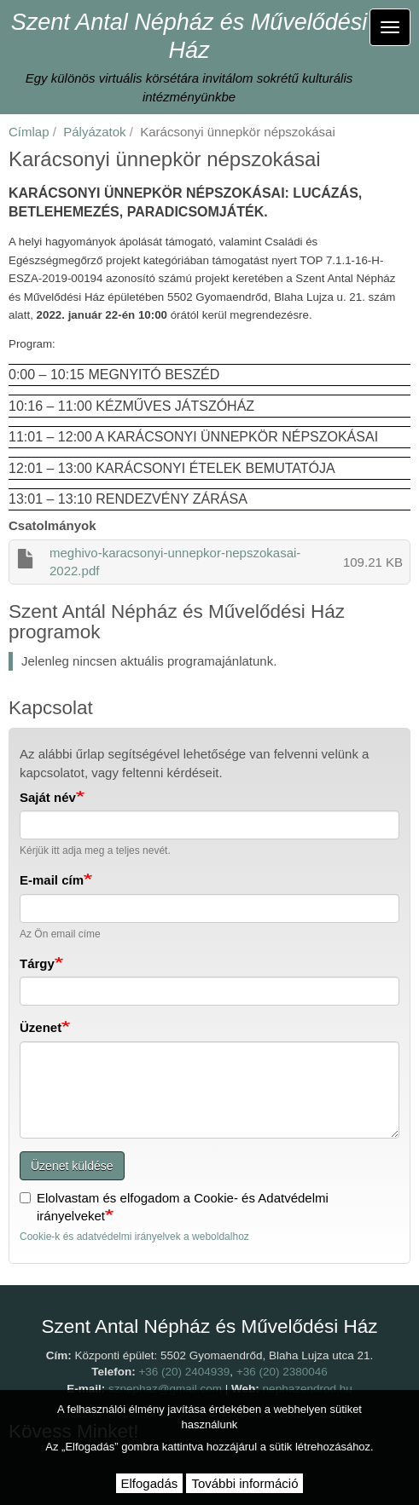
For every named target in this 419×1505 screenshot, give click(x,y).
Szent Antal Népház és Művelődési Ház (189, 36)
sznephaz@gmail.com (165, 1388)
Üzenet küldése (72, 1166)
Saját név (48, 797)
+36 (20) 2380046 (282, 1371)
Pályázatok (94, 131)
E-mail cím (52, 880)
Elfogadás (149, 1483)
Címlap (29, 131)
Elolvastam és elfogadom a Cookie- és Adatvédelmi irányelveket (174, 1207)
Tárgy (37, 963)
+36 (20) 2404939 (184, 1371)
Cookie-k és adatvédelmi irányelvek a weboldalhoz (134, 1237)
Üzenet (40, 1027)
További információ (244, 1483)
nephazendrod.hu (307, 1388)
